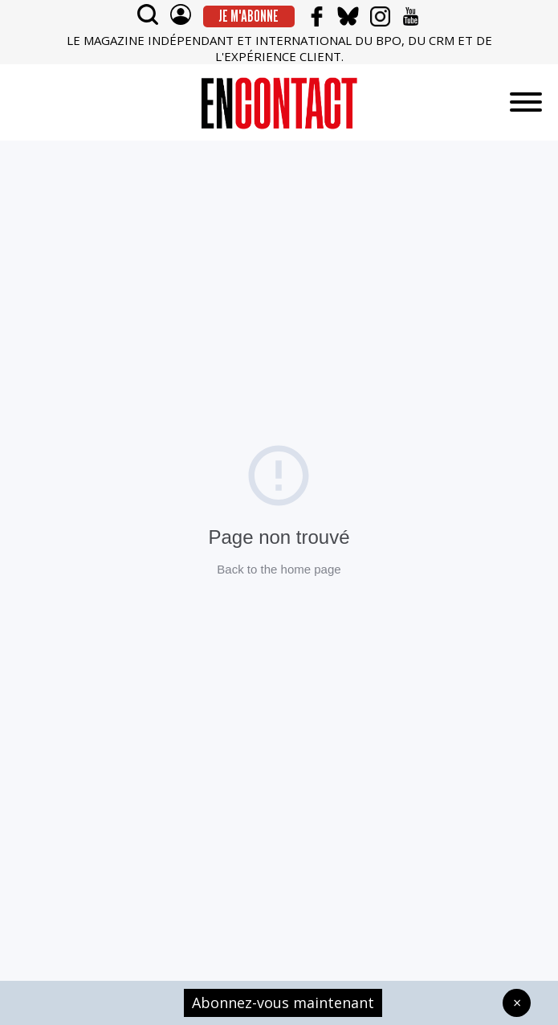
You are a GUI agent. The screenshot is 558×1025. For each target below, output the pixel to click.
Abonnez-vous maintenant (283, 1002)
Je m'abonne (248, 16)
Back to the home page (278, 569)
